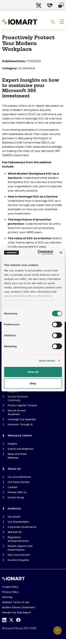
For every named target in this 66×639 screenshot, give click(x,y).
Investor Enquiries (18, 560)
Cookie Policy (10, 587)
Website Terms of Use (15, 602)
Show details (47, 360)
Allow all (33, 371)
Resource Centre (20, 435)
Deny (33, 383)
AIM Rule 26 (14, 532)
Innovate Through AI (20, 424)
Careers (12, 487)
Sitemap (7, 597)
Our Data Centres (19, 482)
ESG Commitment (19, 555)
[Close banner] (60, 252)
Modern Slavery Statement (18, 607)
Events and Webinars (20, 449)
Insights (12, 443)
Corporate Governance (22, 527)
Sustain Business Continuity (18, 398)
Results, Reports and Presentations (20, 548)
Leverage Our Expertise (22, 419)
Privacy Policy (10, 592)
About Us (14, 469)
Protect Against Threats (22, 405)
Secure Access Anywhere (17, 412)
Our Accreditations (19, 477)
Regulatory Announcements (18, 539)
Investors (14, 508)
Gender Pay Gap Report (16, 612)
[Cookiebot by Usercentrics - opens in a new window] (39, 252)
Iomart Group (16, 497)
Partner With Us (17, 492)
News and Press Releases (17, 455)
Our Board (14, 516)
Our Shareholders (18, 522)
